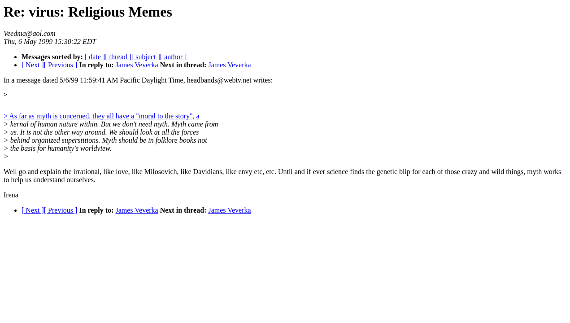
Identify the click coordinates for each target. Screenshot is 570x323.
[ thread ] (118, 57)
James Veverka (136, 65)
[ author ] (173, 57)
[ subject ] (145, 57)
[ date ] (95, 57)
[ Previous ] (61, 65)
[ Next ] (33, 65)
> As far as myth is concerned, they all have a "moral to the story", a (102, 117)
